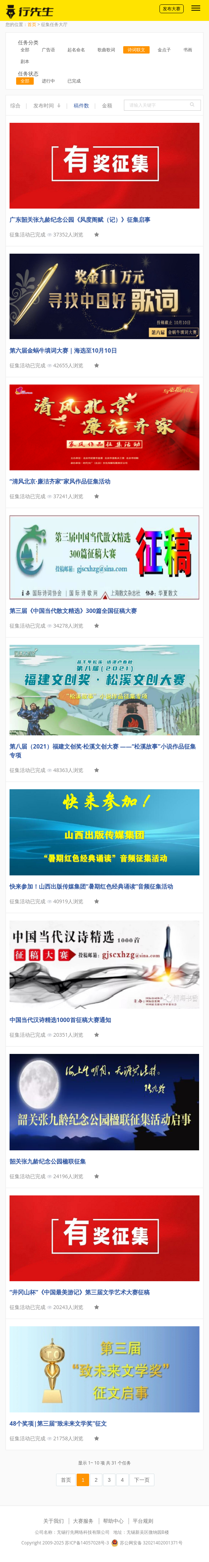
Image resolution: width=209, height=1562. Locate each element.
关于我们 (53, 1520)
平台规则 (143, 1520)
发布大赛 (171, 8)
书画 (187, 50)
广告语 (48, 50)
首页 (31, 24)
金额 (107, 105)
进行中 (48, 81)
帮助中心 (113, 1520)
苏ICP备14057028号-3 (87, 1543)
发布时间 (47, 105)
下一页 (142, 1480)
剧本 (25, 61)
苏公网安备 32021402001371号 (146, 1543)
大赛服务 (83, 1520)
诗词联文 (136, 50)
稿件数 (81, 105)
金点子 (164, 50)
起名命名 (76, 50)
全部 (25, 50)
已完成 (74, 81)
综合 (15, 105)
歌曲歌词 (106, 50)
